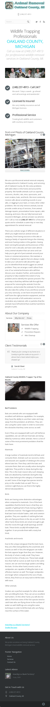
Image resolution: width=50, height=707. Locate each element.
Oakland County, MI (16, 696)
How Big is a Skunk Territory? (17, 624)
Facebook (40, 22)
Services (9, 318)
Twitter (36, 22)
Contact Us (11, 662)
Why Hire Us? (20, 318)
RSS (44, 22)
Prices (29, 318)
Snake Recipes (11, 627)
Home (9, 656)
